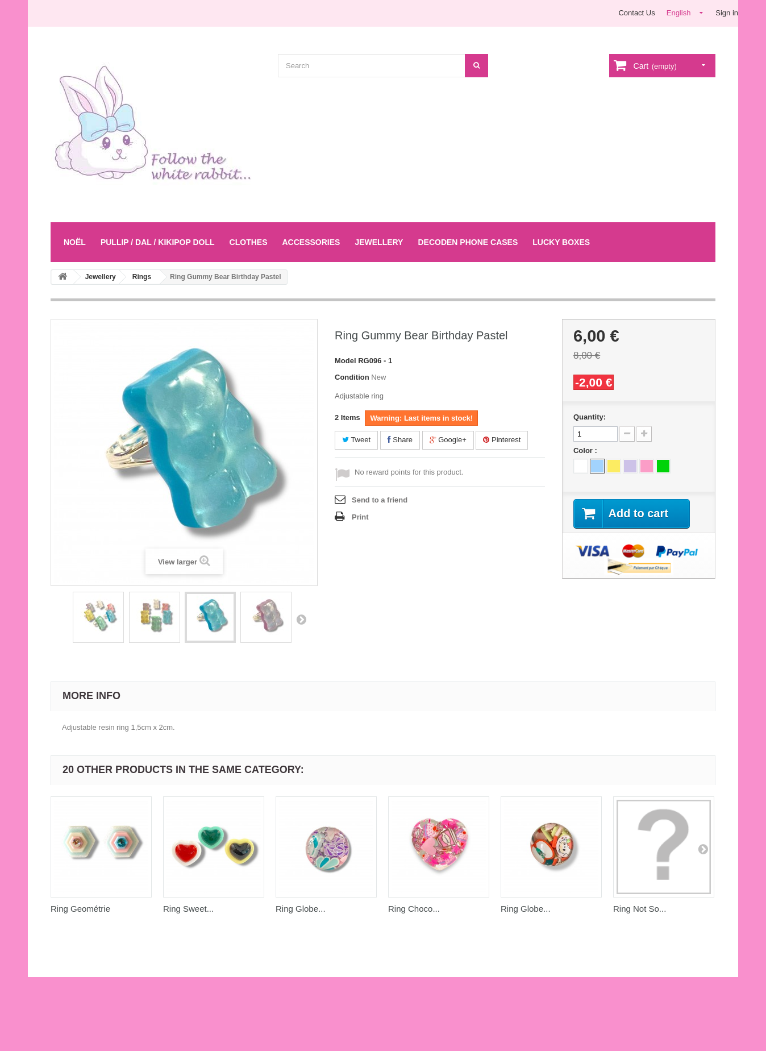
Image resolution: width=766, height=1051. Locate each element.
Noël (75, 242)
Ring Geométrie (80, 908)
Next (301, 619)
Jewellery (379, 242)
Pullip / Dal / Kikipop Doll (158, 242)
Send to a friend (379, 500)
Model (345, 360)
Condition (352, 377)
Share (400, 439)
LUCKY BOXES (561, 242)
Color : (586, 450)
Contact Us (636, 13)
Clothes (249, 242)
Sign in (726, 13)
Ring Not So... (639, 908)
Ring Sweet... (188, 908)
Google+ (448, 439)
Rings (141, 277)
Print (360, 517)
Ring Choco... (414, 908)
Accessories (311, 242)
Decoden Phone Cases (468, 242)
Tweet (356, 439)
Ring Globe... (301, 908)
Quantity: (589, 417)
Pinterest (502, 439)
